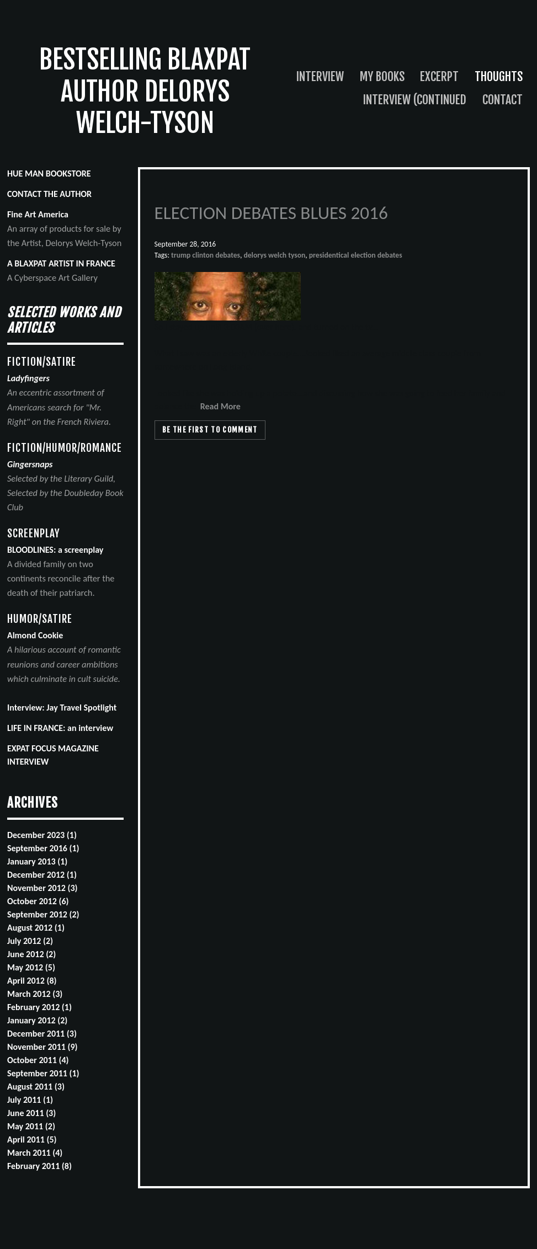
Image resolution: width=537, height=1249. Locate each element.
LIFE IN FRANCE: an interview (60, 728)
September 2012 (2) (43, 914)
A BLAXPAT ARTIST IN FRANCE (61, 263)
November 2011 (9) (42, 1047)
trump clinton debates (205, 255)
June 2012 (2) (31, 954)
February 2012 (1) (39, 1007)
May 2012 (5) (31, 967)
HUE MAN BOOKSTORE (49, 173)
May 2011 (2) (31, 1126)
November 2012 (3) (42, 888)
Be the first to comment (210, 429)
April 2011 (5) (32, 1139)
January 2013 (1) (37, 861)
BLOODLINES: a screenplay (55, 550)
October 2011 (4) (38, 1060)
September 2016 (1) (43, 848)
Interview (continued (414, 99)
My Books (382, 76)
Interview (320, 76)
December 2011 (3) (42, 1033)
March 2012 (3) (34, 994)
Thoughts (499, 76)
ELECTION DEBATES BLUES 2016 (271, 212)
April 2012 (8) (32, 980)
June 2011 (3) (31, 1113)
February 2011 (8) (39, 1166)
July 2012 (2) (30, 941)
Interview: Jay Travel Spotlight (61, 707)
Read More (220, 406)
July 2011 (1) (30, 1100)
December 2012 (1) (42, 874)
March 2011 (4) (34, 1152)
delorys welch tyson (274, 255)
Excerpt (439, 76)
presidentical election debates (355, 255)
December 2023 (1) (42, 835)
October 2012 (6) (38, 901)
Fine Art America (37, 214)
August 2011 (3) (36, 1086)
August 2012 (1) (36, 927)
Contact (502, 99)
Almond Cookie (35, 635)
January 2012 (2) (37, 1020)
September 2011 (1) (43, 1073)
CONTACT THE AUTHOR (49, 194)
